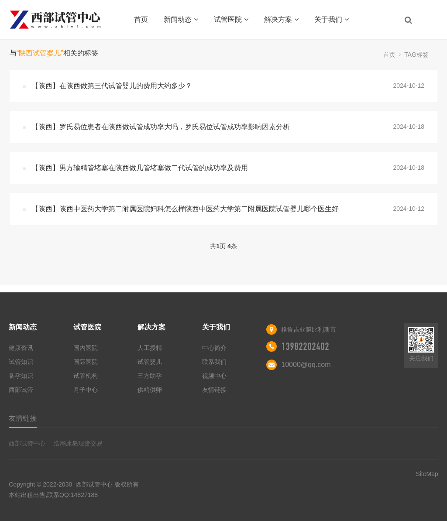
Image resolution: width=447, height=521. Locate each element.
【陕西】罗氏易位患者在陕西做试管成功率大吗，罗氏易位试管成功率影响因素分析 (160, 126)
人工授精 (150, 347)
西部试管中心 (27, 443)
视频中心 (214, 375)
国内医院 (85, 347)
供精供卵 (150, 389)
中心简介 (214, 347)
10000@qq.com (305, 364)
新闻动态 (181, 19)
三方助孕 (150, 375)
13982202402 (305, 346)
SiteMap (427, 473)
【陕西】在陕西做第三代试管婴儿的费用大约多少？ (111, 85)
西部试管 (21, 389)
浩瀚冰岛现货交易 (78, 443)
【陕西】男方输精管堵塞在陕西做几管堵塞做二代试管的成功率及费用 (139, 167)
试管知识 (21, 361)
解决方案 (281, 19)
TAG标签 (416, 54)
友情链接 (214, 389)
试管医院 (231, 19)
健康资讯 (21, 347)
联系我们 (214, 361)
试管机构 (85, 375)
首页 (141, 19)
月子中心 (85, 389)
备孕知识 (21, 375)
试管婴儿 (150, 361)
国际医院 (85, 361)
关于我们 (331, 19)
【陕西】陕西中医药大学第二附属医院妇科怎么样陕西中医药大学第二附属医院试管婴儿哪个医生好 (185, 209)
